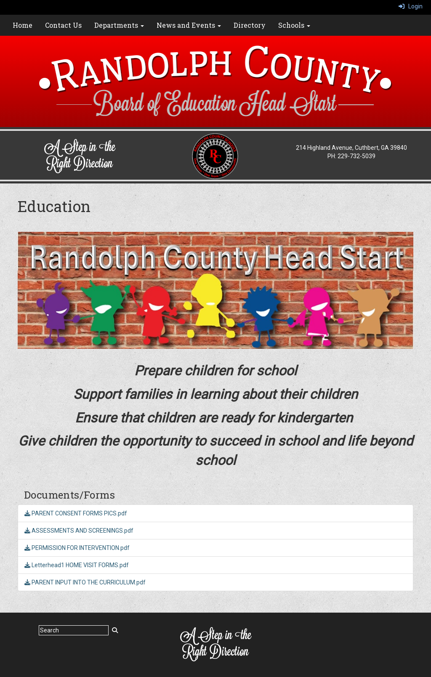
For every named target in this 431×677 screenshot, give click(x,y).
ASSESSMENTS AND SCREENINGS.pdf (78, 530)
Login (411, 6)
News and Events (189, 25)
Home (22, 25)
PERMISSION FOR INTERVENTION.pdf (77, 547)
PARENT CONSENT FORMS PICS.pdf (75, 513)
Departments (119, 25)
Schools (294, 25)
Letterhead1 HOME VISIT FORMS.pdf (76, 565)
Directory (250, 25)
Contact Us (63, 25)
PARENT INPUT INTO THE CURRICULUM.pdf (85, 582)
